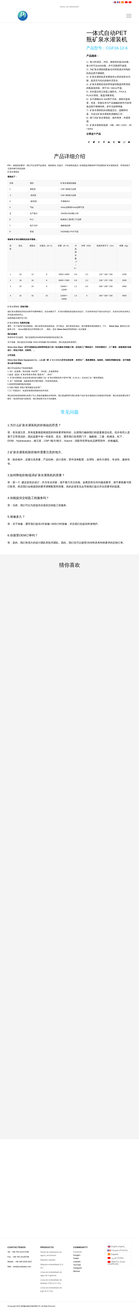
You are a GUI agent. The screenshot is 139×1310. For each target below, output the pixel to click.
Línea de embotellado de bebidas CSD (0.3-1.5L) (51, 1281)
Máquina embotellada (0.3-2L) (52, 1266)
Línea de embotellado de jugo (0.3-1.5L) (51, 1289)
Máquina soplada (47, 1260)
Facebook (77, 1252)
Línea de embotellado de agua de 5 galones (51, 1273)
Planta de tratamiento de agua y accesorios (51, 1253)
